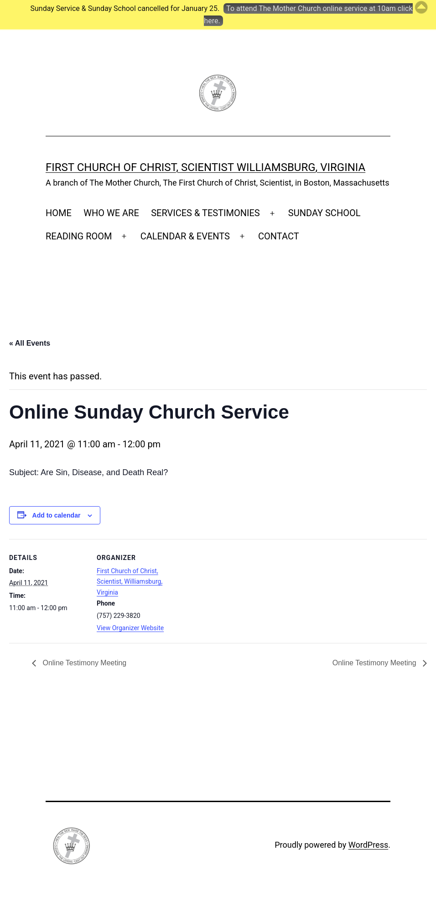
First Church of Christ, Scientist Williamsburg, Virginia (205, 167)
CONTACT (278, 236)
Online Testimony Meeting (83, 663)
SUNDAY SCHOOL (324, 212)
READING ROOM (79, 236)
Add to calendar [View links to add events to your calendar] (56, 515)
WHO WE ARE (111, 212)
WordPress (368, 845)
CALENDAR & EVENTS (185, 236)
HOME (59, 212)
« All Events (29, 343)
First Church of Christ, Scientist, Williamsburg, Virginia (129, 581)
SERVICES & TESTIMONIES (205, 212)
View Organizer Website (130, 628)
